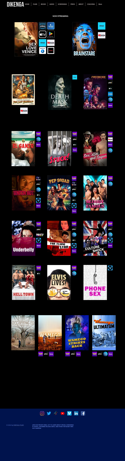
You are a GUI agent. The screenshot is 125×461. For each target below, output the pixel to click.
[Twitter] (49, 413)
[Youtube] (62, 413)
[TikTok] (56, 413)
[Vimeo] (69, 413)
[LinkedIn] (76, 413)
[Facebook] (83, 413)
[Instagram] (42, 413)
